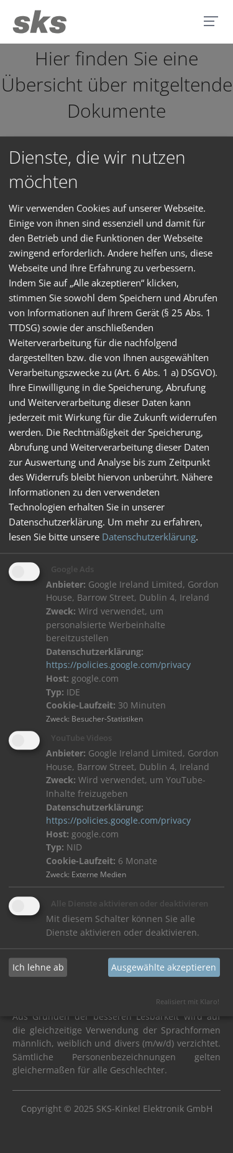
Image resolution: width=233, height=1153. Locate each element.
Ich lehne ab (38, 967)
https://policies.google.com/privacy (118, 665)
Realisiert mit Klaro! (187, 1002)
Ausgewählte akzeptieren (163, 967)
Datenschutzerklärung (149, 536)
